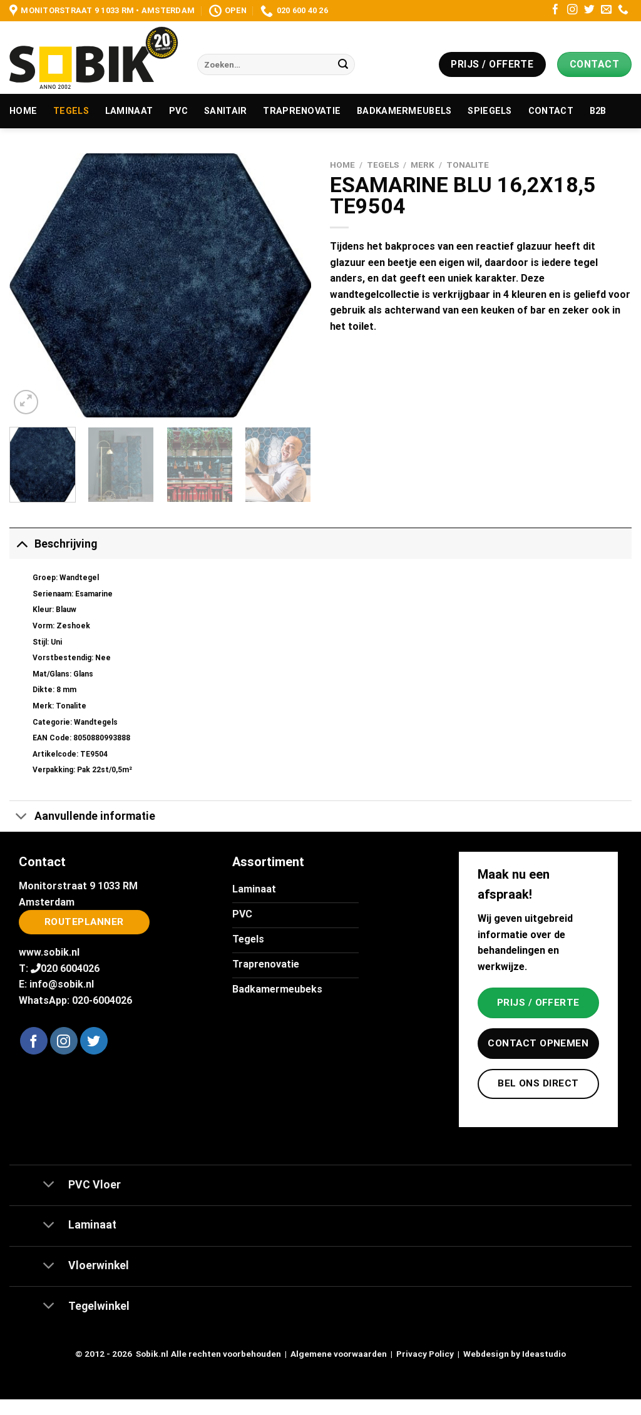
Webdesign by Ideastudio (514, 1354)
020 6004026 (70, 968)
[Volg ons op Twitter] (589, 10)
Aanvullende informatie (82, 817)
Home (23, 111)
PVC (178, 111)
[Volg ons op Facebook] (555, 10)
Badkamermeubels (404, 111)
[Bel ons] (623, 10)
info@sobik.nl (61, 984)
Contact (550, 111)
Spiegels (489, 111)
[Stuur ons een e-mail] (606, 10)
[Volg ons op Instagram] (572, 10)
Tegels (71, 111)
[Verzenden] (343, 64)
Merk (422, 165)
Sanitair (225, 111)
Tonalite (467, 165)
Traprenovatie (302, 111)
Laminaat (129, 111)
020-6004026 (102, 1000)
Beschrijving (53, 543)
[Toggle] (21, 543)
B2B (598, 111)
